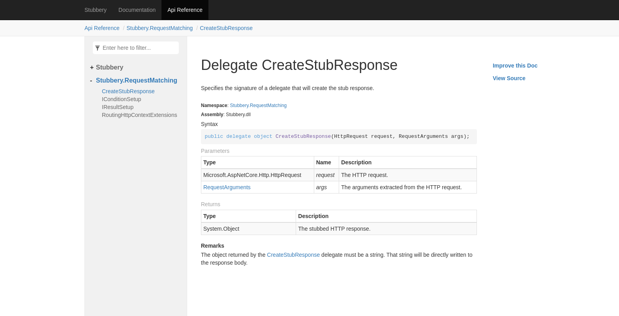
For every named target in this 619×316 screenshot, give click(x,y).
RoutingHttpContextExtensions (139, 115)
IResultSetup (117, 107)
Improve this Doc (515, 65)
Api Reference (185, 10)
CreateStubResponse (226, 28)
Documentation (137, 10)
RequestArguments (227, 187)
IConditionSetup (121, 99)
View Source (509, 78)
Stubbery (95, 10)
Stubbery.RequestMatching (160, 28)
